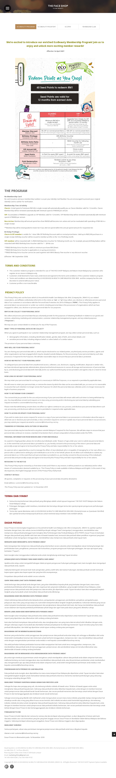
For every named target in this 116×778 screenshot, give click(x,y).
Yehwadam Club (89, 27)
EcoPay (68, 27)
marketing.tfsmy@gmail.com (19, 755)
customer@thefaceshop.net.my (30, 402)
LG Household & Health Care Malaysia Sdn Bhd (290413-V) (39, 762)
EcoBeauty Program (26, 27)
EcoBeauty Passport (47, 27)
